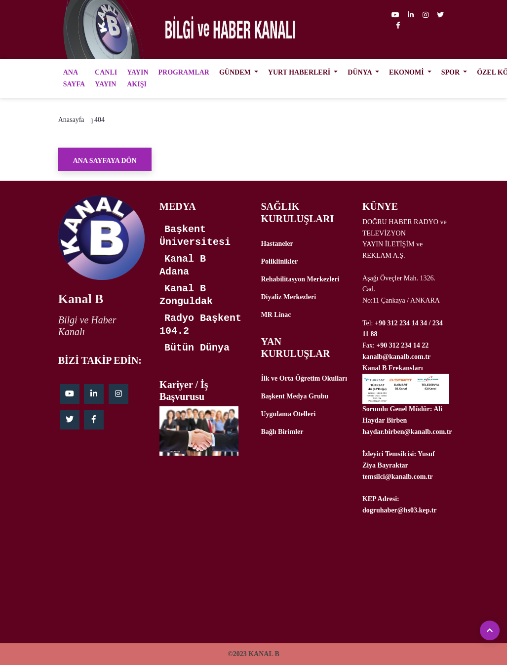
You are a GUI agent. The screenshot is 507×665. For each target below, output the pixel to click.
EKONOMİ (407, 72)
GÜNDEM (235, 72)
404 (99, 119)
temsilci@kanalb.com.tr (397, 476)
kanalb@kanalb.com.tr (396, 356)
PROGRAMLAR (183, 72)
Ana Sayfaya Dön (105, 160)
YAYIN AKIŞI (137, 78)
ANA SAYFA (74, 78)
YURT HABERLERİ (300, 72)
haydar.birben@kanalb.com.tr (407, 431)
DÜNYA (360, 72)
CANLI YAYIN (106, 78)
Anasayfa (71, 119)
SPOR (451, 72)
